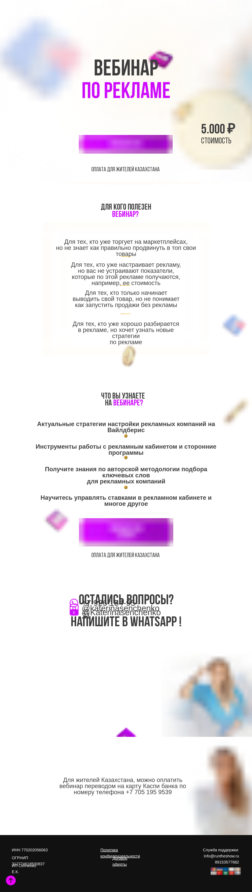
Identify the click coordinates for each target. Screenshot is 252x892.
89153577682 (227, 862)
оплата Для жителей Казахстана (125, 170)
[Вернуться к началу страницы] (11, 880)
